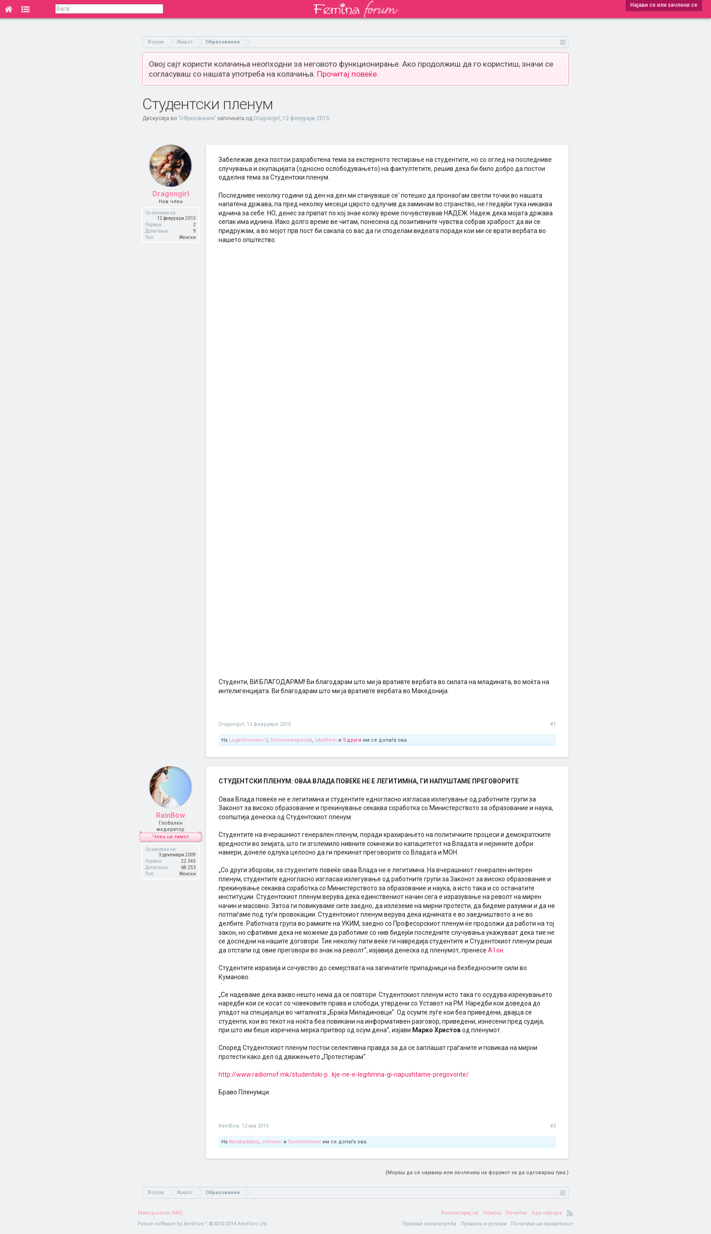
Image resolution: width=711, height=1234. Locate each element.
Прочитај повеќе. (348, 73)
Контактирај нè (460, 1213)
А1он (495, 950)
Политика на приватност (542, 1224)
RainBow (170, 816)
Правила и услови (483, 1224)
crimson (272, 1142)
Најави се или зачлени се (663, 5)
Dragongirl (267, 118)
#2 (553, 1126)
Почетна (516, 1213)
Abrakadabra (244, 1142)
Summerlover (304, 1142)
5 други (352, 740)
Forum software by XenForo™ (203, 1224)
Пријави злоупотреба (429, 1224)
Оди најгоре (546, 1213)
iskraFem (326, 740)
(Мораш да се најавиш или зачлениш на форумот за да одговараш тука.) (477, 1173)
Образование (197, 118)
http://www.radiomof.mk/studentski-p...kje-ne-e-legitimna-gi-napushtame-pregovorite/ (344, 1074)
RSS (570, 1213)
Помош (492, 1213)
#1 (553, 724)
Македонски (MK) (160, 1213)
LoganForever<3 (248, 740)
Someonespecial (291, 740)
